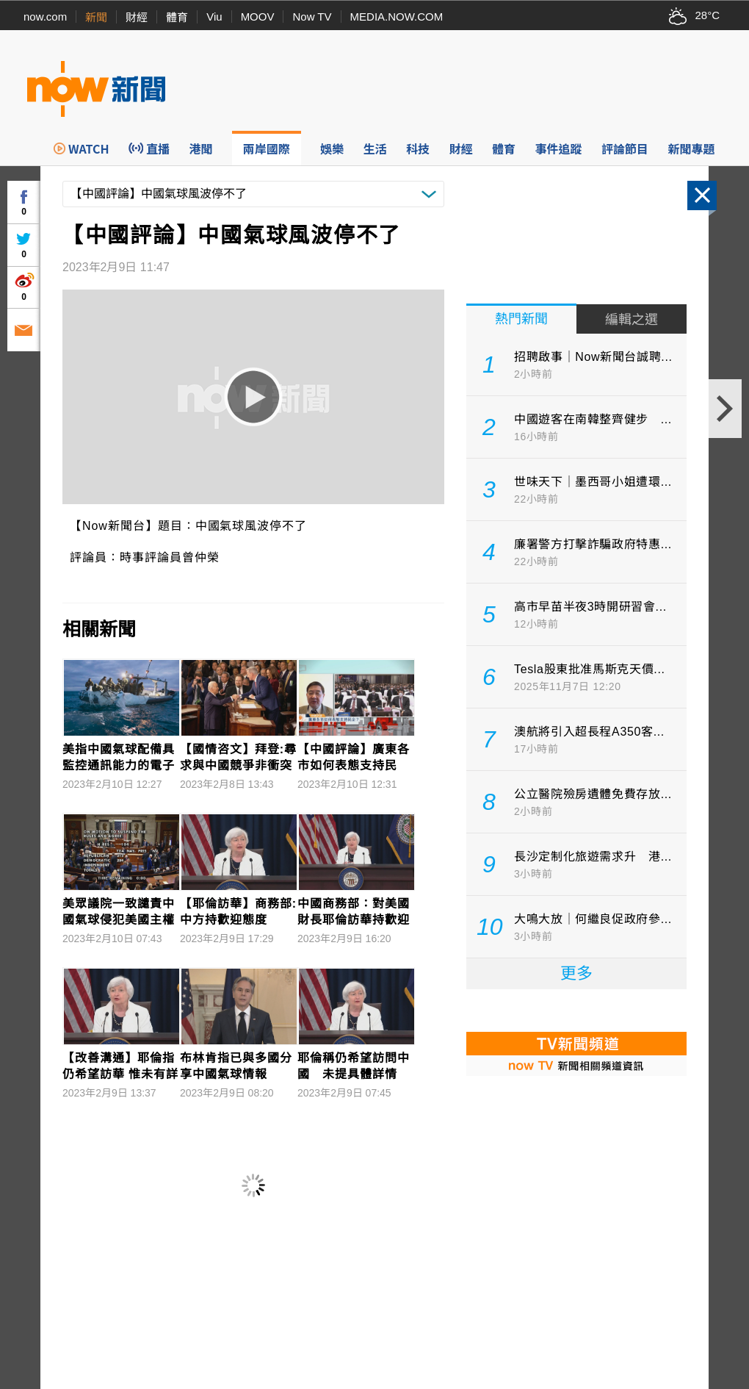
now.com (45, 16)
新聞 (96, 17)
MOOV (258, 16)
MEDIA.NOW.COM (397, 16)
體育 (177, 17)
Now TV (311, 16)
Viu (214, 16)
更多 (576, 973)
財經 (137, 17)
